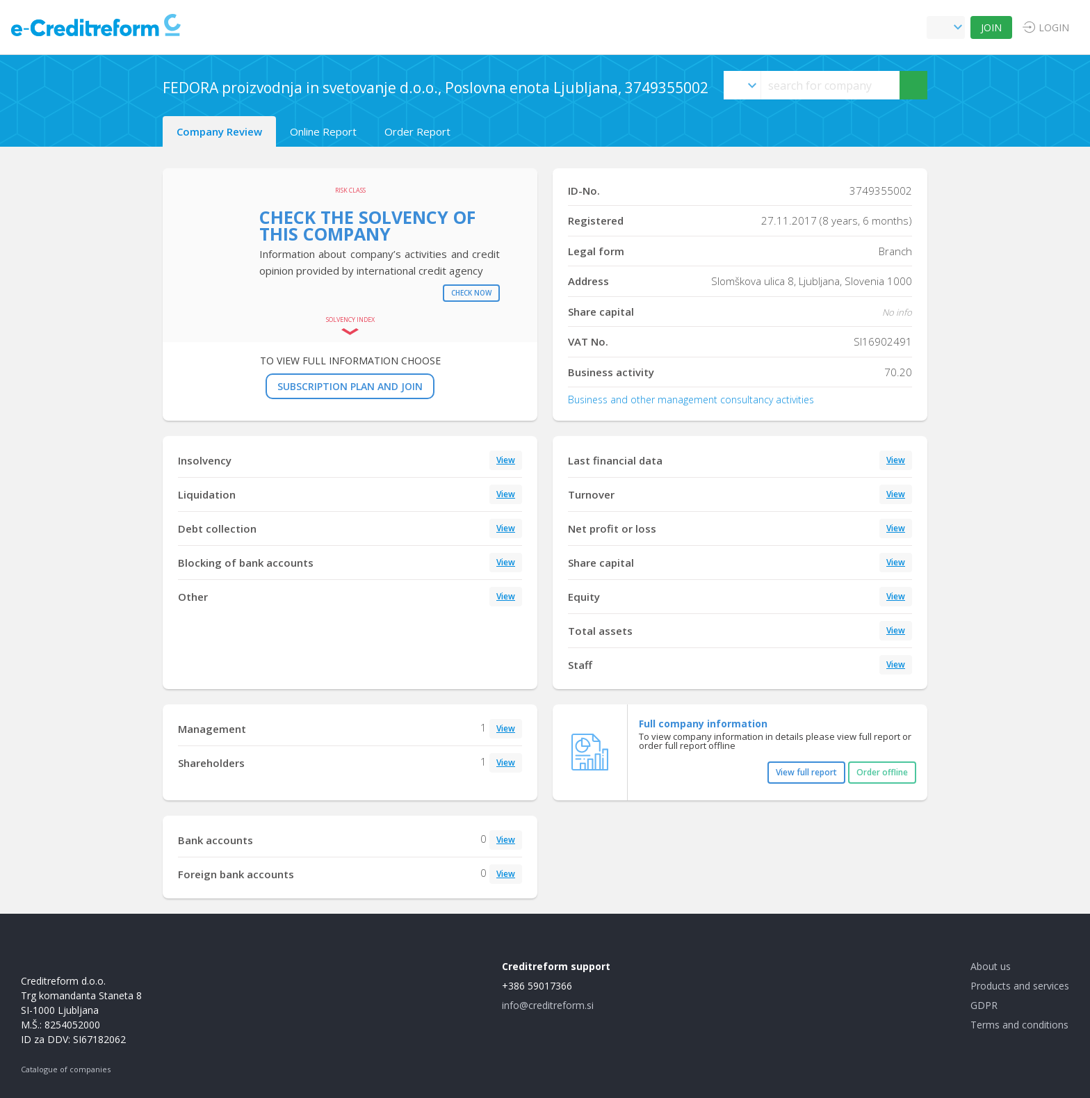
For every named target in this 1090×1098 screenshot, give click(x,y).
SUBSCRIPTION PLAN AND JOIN (350, 386)
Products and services (1019, 985)
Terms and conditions (1019, 1024)
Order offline (882, 772)
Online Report (323, 131)
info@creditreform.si (548, 1005)
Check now (471, 293)
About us (990, 966)
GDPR (984, 1005)
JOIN (991, 27)
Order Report (417, 131)
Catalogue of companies (66, 1069)
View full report (806, 772)
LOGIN (1054, 27)
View (505, 460)
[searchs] (830, 85)
